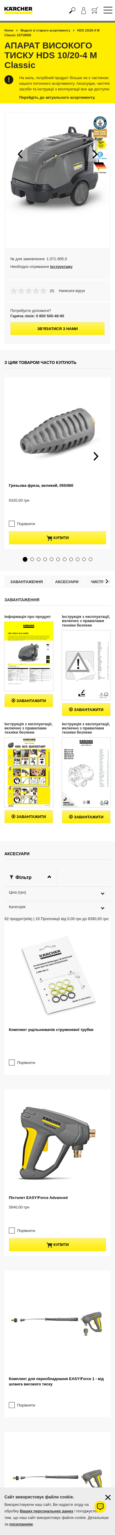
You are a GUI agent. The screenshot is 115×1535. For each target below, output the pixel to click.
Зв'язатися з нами (57, 329)
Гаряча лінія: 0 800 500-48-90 (37, 316)
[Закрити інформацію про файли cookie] (108, 1497)
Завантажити (29, 689)
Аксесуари (66, 570)
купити (57, 526)
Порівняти (26, 512)
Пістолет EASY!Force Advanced (38, 1174)
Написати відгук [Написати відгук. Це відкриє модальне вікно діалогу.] (72, 291)
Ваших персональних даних (46, 1511)
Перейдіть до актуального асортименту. (57, 97)
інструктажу (61, 266)
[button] (20, 154)
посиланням (21, 1524)
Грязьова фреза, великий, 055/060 (41, 485)
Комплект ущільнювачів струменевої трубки (51, 1018)
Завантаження (26, 570)
